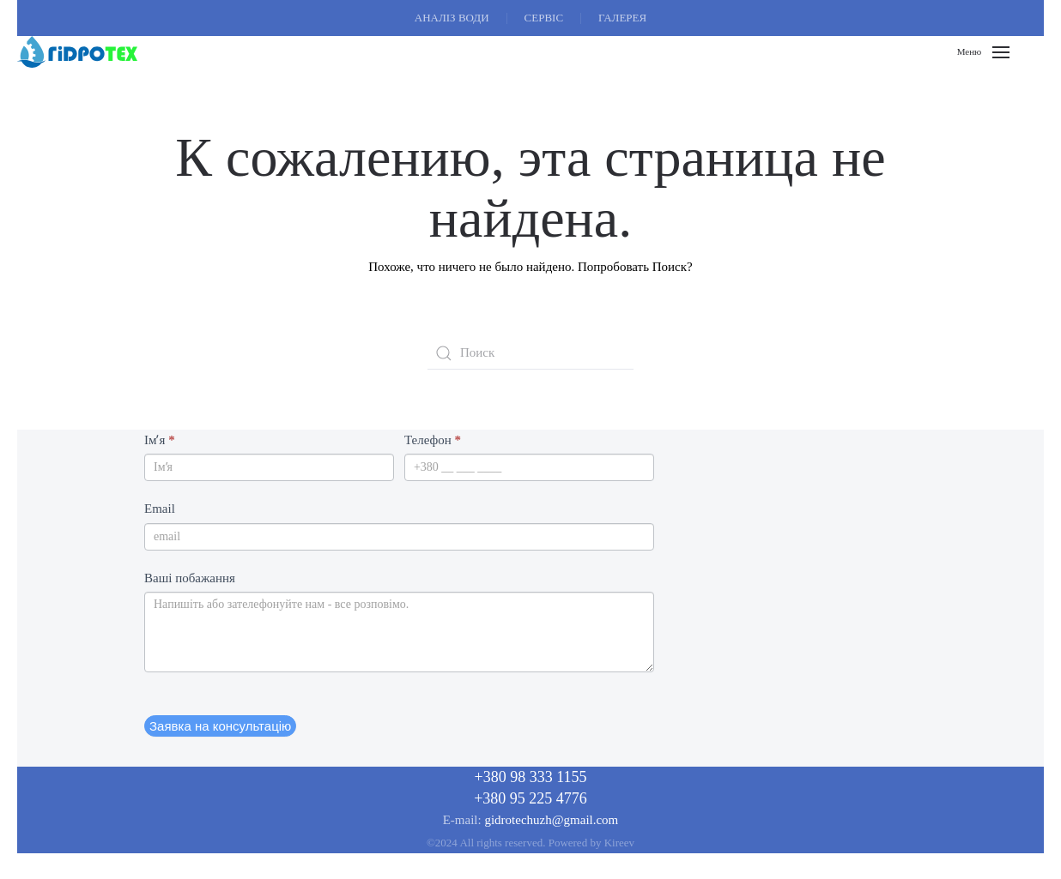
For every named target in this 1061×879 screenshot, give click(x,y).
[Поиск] (530, 353)
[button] (983, 52)
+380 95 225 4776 (530, 798)
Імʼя (159, 440)
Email (159, 508)
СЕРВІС (544, 17)
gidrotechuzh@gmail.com (551, 820)
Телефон (432, 440)
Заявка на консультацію (220, 726)
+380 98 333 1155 (531, 777)
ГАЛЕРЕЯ (622, 17)
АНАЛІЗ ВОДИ (452, 17)
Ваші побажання (189, 578)
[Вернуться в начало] (77, 52)
